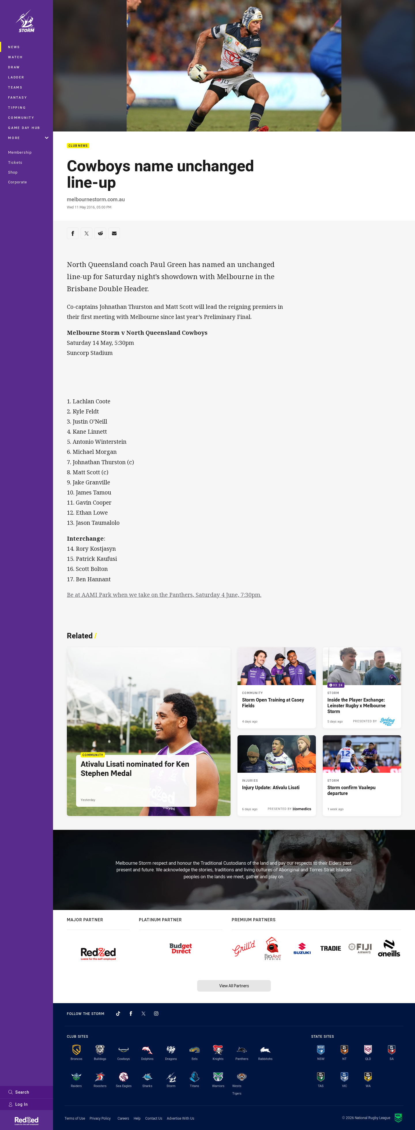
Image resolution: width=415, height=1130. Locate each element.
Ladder (16, 77)
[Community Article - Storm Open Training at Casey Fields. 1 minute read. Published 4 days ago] (276, 687)
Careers (123, 1118)
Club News (78, 146)
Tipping (17, 107)
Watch (15, 57)
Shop (13, 172)
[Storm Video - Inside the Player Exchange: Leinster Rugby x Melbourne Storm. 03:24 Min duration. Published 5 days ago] (362, 687)
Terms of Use (75, 1118)
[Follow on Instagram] (156, 1013)
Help (137, 1118)
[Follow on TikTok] (118, 1013)
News (14, 47)
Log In (18, 1104)
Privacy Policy (100, 1118)
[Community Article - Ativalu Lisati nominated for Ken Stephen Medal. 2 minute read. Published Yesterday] (149, 731)
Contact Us (153, 1118)
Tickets (15, 162)
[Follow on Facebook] (131, 1013)
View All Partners (234, 985)
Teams (15, 87)
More (28, 138)
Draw (14, 67)
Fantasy (17, 97)
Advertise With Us (180, 1118)
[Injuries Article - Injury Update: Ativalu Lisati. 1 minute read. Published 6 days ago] (276, 775)
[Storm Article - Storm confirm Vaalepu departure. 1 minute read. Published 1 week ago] (362, 775)
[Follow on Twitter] (143, 1013)
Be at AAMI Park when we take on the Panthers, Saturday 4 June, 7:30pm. (164, 595)
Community (21, 117)
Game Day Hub (24, 127)
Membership (20, 152)
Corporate (17, 182)
